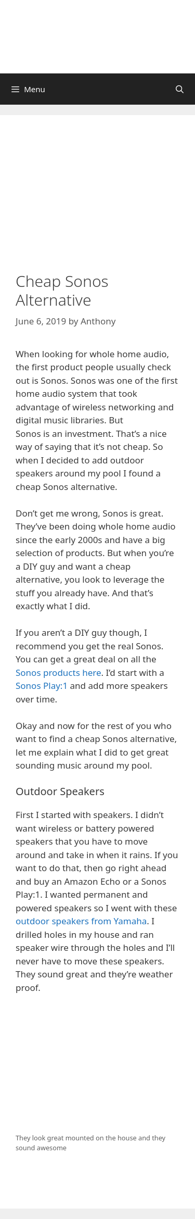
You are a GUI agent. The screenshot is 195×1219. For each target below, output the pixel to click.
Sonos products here (58, 672)
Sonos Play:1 (42, 686)
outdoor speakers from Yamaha (81, 921)
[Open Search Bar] (179, 89)
